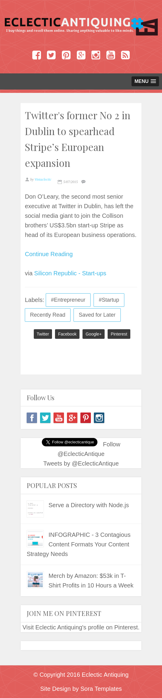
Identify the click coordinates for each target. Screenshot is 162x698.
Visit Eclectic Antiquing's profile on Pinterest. (80, 627)
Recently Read (47, 315)
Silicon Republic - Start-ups (70, 273)
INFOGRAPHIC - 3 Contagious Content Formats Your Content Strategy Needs (79, 544)
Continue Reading (49, 254)
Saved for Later (97, 315)
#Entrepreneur (68, 300)
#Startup (109, 300)
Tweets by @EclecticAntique (81, 463)
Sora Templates (101, 688)
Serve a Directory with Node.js (88, 505)
